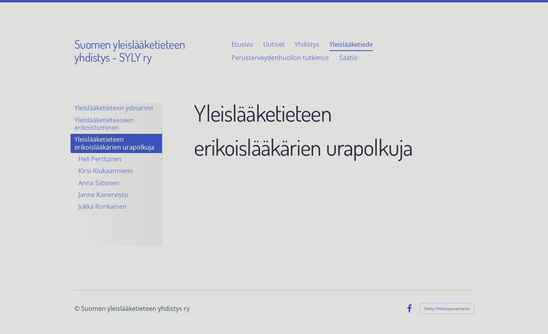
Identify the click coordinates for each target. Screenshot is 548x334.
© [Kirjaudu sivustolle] (77, 308)
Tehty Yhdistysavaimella (447, 308)
